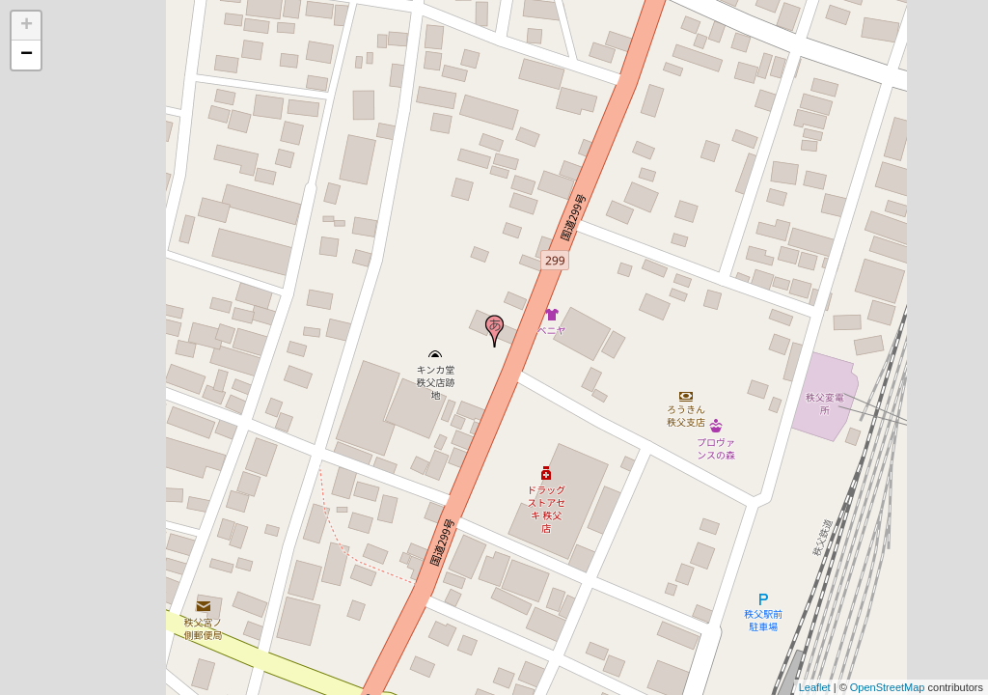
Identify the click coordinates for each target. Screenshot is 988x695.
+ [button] (26, 26)
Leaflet (815, 687)
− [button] (26, 55)
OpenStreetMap (887, 687)
